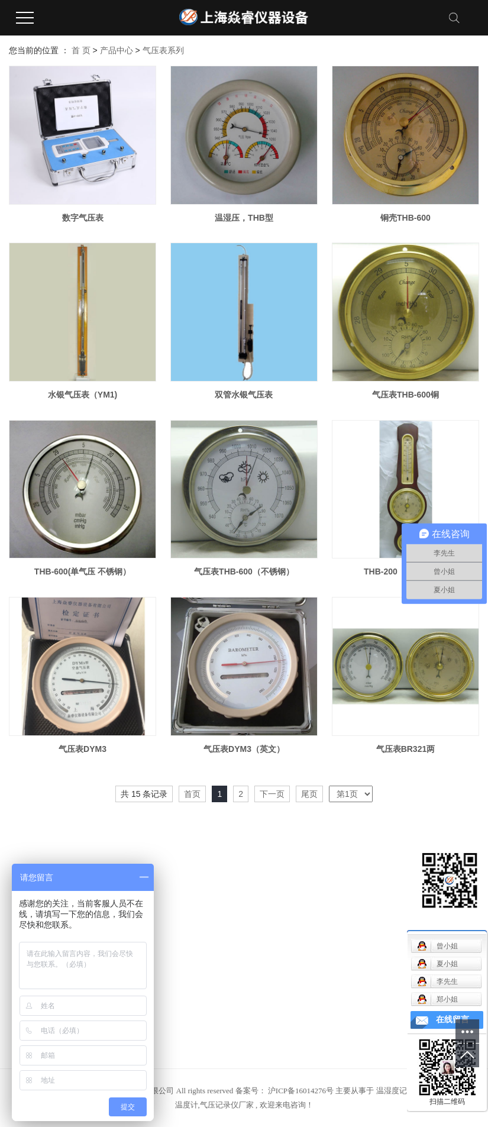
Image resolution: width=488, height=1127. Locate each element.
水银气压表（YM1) (82, 394)
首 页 (81, 50)
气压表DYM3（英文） (244, 749)
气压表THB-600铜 (405, 394)
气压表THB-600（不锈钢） (244, 571)
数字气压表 (83, 217)
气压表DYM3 (82, 749)
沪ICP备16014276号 (301, 1090)
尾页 (309, 794)
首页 (192, 794)
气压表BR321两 (405, 749)
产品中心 (116, 50)
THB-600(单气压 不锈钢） (82, 571)
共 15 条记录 (144, 794)
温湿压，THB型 (244, 217)
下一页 (272, 794)
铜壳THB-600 (405, 217)
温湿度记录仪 (399, 1090)
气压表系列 (163, 50)
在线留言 (452, 1019)
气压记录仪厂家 (227, 1104)
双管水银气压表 (244, 394)
